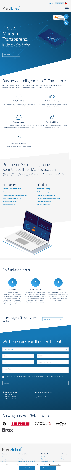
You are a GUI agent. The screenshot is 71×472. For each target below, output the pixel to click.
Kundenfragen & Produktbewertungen (15, 195)
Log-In (51, 3)
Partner (4, 459)
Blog (62, 457)
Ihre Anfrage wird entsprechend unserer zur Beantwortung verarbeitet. (34, 377)
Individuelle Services (9, 205)
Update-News (65, 459)
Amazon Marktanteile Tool (26, 461)
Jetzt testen (59, 3)
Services (21, 459)
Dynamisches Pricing (43, 189)
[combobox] (66, 3)
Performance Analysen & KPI (12, 198)
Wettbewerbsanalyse (43, 192)
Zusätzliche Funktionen (10, 202)
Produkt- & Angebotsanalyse (12, 189)
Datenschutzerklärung (37, 377)
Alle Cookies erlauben (48, 468)
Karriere (4, 461)
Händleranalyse (8, 192)
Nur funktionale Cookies (27, 468)
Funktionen (21, 457)
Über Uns (4, 457)
